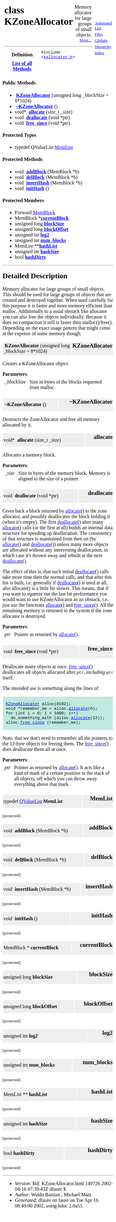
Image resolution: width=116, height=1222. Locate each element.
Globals (101, 41)
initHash (35, 190)
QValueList (30, 809)
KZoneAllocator (33, 97)
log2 (45, 236)
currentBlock (55, 220)
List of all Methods (22, 68)
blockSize (54, 225)
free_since (36, 125)
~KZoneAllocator (34, 108)
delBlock (35, 179)
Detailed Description (34, 278)
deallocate (36, 119)
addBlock (36, 173)
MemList (64, 149)
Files (99, 35)
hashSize (50, 253)
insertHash (37, 184)
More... (85, 40)
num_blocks (53, 242)
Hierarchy (103, 47)
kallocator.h (58, 58)
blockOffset (56, 231)
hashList (48, 247)
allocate (36, 113)
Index (99, 53)
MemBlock (44, 214)
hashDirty (35, 259)
